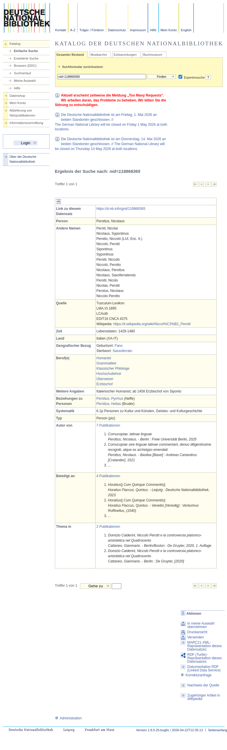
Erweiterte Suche (26, 58)
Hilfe (153, 30)
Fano (118, 346)
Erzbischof (104, 384)
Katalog (15, 43)
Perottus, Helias (108, 404)
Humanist (103, 358)
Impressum (138, 30)
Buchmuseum (152, 54)
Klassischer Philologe (112, 368)
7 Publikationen (108, 425)
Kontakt (60, 30)
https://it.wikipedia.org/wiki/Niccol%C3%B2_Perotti (151, 324)
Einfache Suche (26, 51)
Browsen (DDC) (25, 65)
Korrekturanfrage (196, 675)
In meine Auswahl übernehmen (200, 625)
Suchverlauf (22, 73)
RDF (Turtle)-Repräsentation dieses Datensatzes (204, 658)
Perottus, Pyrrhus (109, 399)
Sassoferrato (122, 351)
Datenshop (17, 95)
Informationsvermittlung (26, 123)
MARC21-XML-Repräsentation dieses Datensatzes (204, 645)
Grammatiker (106, 363)
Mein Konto (169, 30)
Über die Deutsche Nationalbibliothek (23, 159)
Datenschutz (117, 30)
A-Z (72, 30)
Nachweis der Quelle (203, 685)
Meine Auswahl (25, 80)
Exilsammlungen (125, 54)
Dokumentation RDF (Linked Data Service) (203, 668)
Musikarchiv (98, 54)
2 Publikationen (108, 527)
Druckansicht (197, 632)
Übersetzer (105, 379)
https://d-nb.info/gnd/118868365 (120, 209)
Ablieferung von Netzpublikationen (22, 113)
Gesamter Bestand (70, 54)
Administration (68, 718)
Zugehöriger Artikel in (203, 697)
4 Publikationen (108, 476)
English (186, 30)
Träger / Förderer (91, 30)
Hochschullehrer (109, 374)
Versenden (195, 637)
